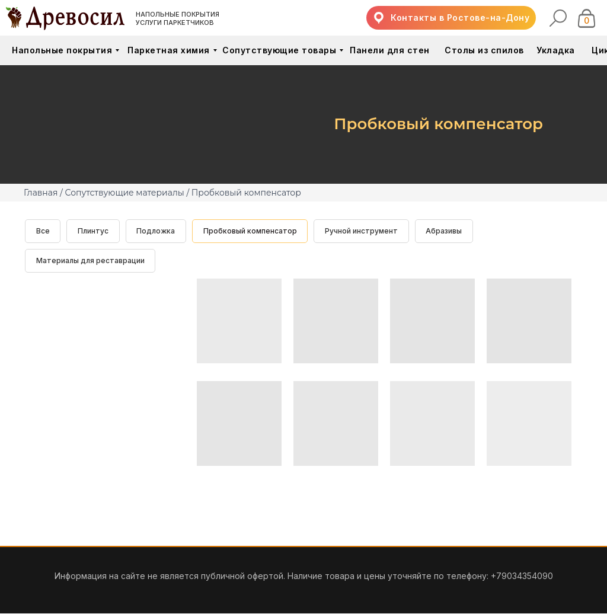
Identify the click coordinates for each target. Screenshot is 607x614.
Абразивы (446, 230)
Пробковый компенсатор (251, 230)
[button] (451, 18)
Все (43, 230)
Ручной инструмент (363, 230)
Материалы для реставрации (90, 261)
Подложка (157, 230)
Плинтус (93, 230)
